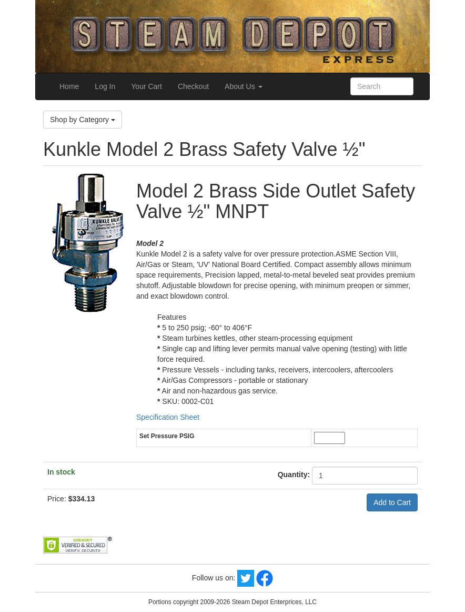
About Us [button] (243, 86)
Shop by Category (82, 119)
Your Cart (146, 86)
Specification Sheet (167, 417)
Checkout (193, 86)
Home (69, 86)
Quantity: (294, 474)
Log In (105, 86)
